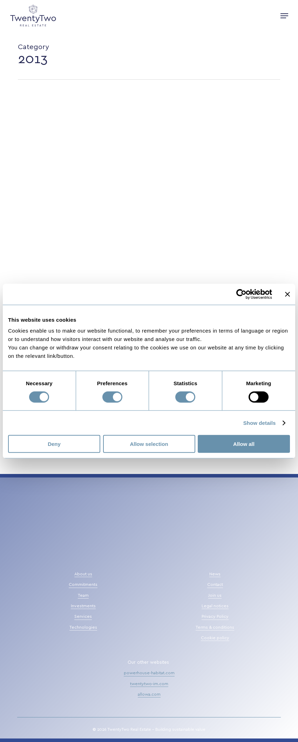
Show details (259, 423)
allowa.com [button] (149, 694)
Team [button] (83, 595)
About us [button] (83, 574)
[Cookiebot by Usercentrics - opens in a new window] (241, 294)
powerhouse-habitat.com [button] (149, 673)
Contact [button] (215, 584)
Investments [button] (83, 606)
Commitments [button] (83, 584)
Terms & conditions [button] (215, 627)
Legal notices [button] (215, 606)
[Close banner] (287, 294)
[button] (284, 15)
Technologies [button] (83, 627)
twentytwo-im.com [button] (149, 684)
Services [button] (83, 616)
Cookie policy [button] (215, 638)
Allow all (244, 444)
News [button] (215, 574)
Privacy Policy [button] (215, 616)
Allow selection (149, 444)
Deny (54, 444)
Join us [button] (215, 595)
